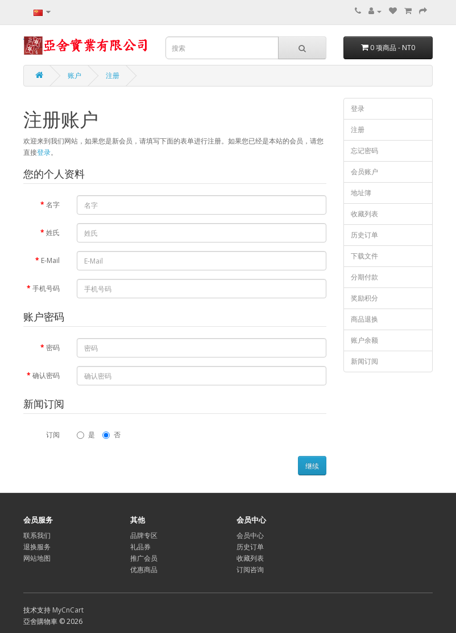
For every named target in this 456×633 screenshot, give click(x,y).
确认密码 (46, 375)
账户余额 (364, 340)
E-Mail (50, 260)
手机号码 (46, 288)
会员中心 (250, 535)
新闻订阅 (364, 361)
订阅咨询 (250, 569)
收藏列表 (364, 214)
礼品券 (140, 547)
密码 (53, 347)
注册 (112, 75)
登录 (44, 152)
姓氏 (53, 232)
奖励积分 (364, 298)
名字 (53, 204)
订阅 (53, 434)
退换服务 (37, 547)
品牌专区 (143, 535)
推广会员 (143, 558)
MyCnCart (68, 610)
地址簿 (361, 193)
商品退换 (364, 319)
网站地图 (37, 558)
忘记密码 (364, 150)
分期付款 (364, 277)
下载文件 (364, 256)
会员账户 (364, 171)
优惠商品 (143, 569)
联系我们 (37, 535)
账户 (74, 75)
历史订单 (364, 235)
